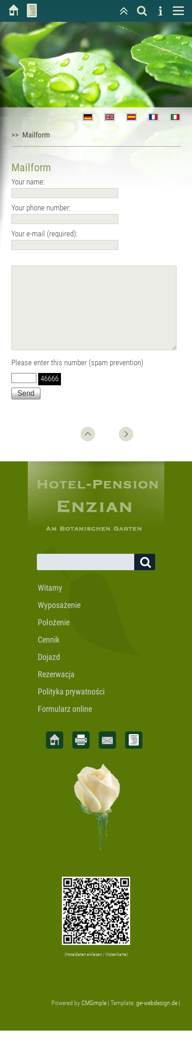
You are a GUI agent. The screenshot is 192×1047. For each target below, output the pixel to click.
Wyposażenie (59, 621)
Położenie (54, 639)
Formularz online (65, 725)
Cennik (49, 656)
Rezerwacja (56, 690)
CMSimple (93, 1019)
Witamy (50, 604)
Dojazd (49, 673)
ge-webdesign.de (156, 1019)
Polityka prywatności (71, 708)
